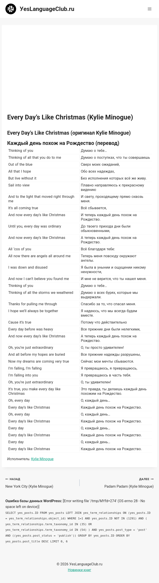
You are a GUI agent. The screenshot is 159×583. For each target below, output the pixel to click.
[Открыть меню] (149, 8)
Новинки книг (79, 570)
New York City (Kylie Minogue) (40, 482)
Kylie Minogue (42, 459)
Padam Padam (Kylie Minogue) (118, 482)
